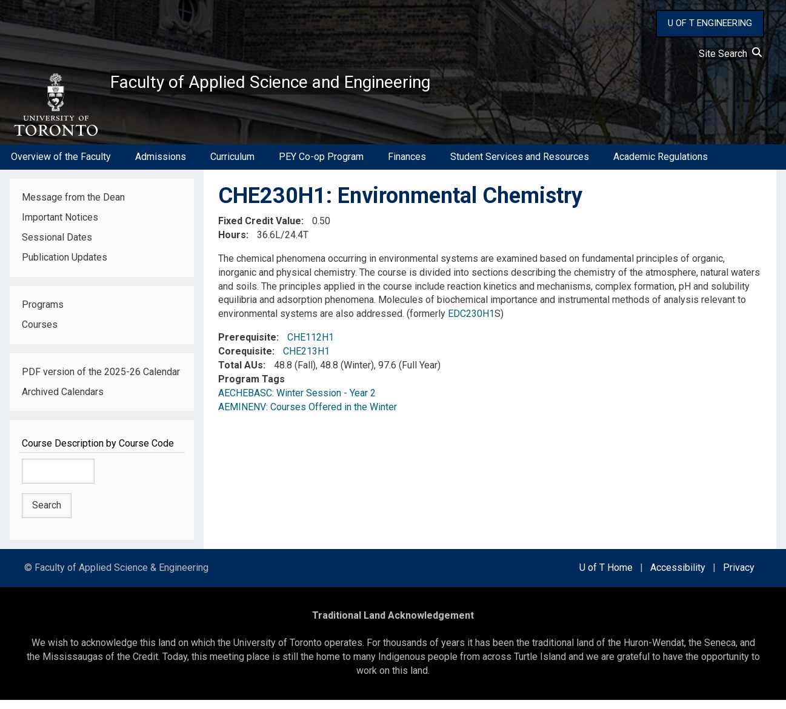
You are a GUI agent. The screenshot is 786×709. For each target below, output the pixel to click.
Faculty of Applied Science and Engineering (317, 85)
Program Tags (251, 388)
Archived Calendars (63, 401)
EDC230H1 (471, 322)
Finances (407, 165)
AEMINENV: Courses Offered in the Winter (307, 416)
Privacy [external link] (738, 576)
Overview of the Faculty (61, 165)
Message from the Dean (73, 206)
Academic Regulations (660, 165)
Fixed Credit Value (259, 230)
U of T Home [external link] (606, 576)
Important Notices (60, 226)
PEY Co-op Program (321, 165)
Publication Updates (64, 266)
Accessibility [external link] (677, 576)
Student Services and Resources (519, 165)
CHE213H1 (306, 360)
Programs (43, 313)
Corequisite (245, 360)
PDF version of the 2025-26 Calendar (101, 381)
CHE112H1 (310, 346)
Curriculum (232, 165)
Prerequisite (247, 346)
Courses (40, 333)
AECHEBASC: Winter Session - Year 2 (297, 402)
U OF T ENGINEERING (710, 23)
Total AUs (240, 374)
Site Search (730, 53)
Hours (232, 244)
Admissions (160, 165)
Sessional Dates (57, 246)
